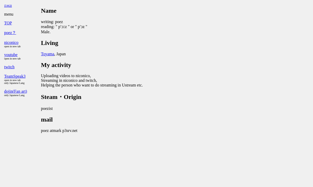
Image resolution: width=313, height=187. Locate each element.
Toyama (47, 54)
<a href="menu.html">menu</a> (21, 93)
